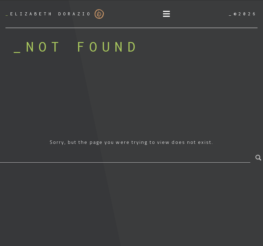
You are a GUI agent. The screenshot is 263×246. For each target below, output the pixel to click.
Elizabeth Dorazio (54, 14)
